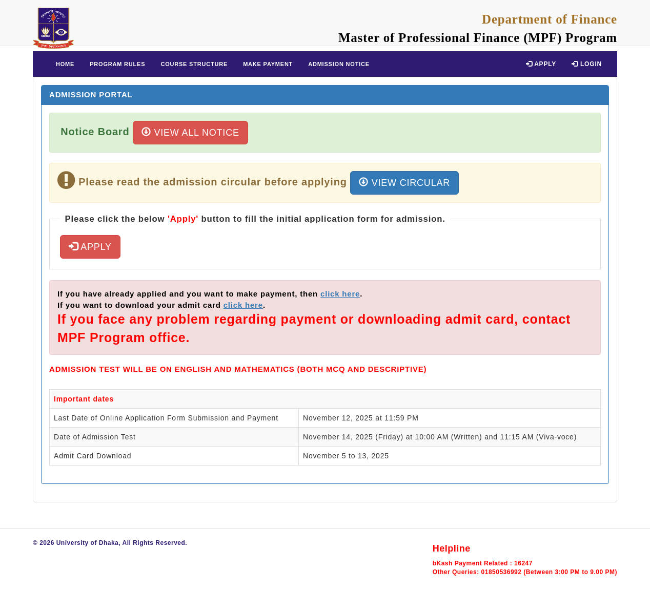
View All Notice (190, 132)
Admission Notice (339, 64)
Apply (541, 64)
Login (587, 64)
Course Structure (194, 64)
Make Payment (268, 64)
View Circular (404, 182)
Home (65, 64)
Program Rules (117, 64)
